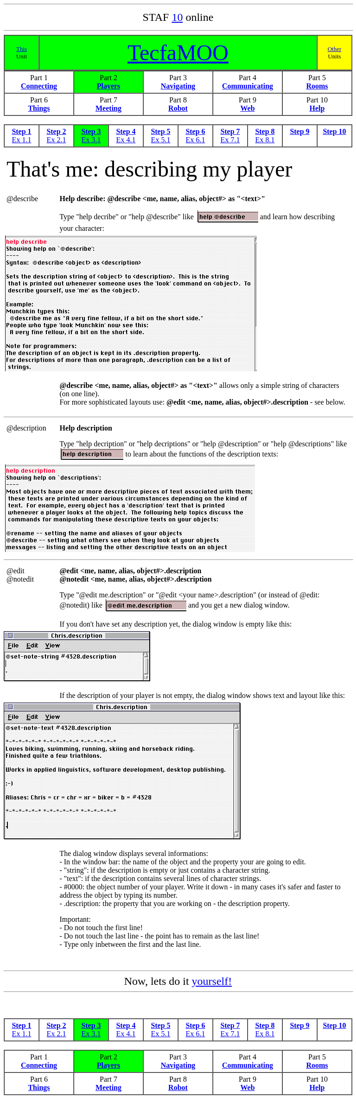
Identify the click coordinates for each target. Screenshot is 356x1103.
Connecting (39, 86)
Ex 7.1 (230, 140)
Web (247, 108)
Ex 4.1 (126, 140)
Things (39, 108)
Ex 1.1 (22, 140)
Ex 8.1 (265, 140)
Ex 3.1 (91, 140)
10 (177, 17)
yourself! (212, 982)
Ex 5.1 (161, 140)
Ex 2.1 (56, 140)
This (21, 48)
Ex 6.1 (195, 140)
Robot (178, 108)
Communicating (247, 86)
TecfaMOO (178, 52)
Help (317, 108)
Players (109, 86)
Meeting (108, 108)
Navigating (178, 86)
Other (335, 48)
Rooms (317, 86)
